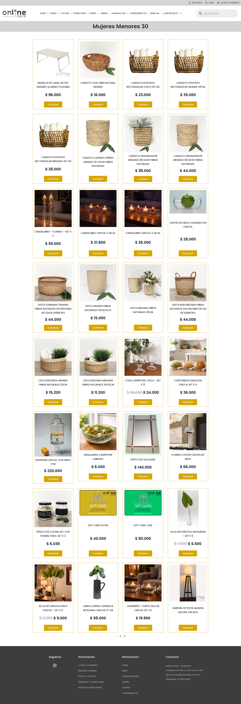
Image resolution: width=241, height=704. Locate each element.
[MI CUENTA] (188, 3)
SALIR (210, 2)
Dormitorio (79, 13)
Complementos (137, 13)
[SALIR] (205, 3)
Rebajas (154, 13)
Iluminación (118, 13)
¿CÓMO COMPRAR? (229, 2)
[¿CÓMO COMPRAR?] (217, 3)
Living (53, 13)
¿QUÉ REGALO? (172, 13)
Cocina (65, 13)
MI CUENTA (196, 2)
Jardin (104, 13)
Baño (93, 13)
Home (43, 13)
